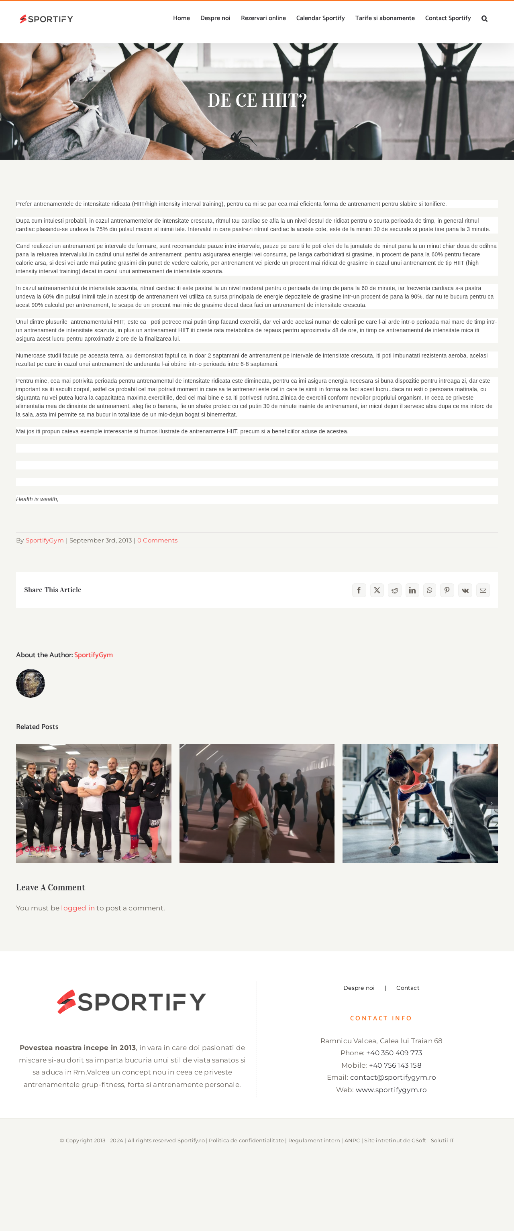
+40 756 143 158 (395, 1065)
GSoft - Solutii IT (433, 1140)
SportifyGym (45, 540)
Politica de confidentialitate (246, 1140)
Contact (407, 987)
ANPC (352, 1140)
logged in (78, 908)
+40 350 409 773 (394, 1053)
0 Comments (157, 540)
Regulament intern (314, 1140)
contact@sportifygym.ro (393, 1077)
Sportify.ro (191, 1140)
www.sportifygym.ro (391, 1090)
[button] (484, 18)
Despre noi (359, 987)
